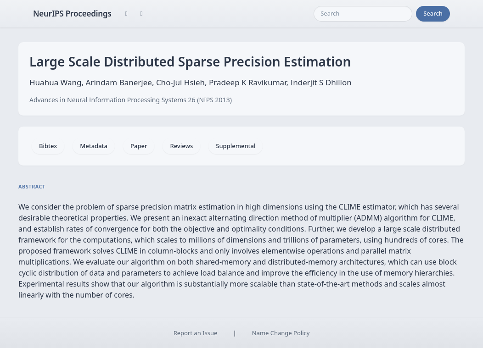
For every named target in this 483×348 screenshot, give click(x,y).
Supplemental (235, 146)
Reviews (181, 146)
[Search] (363, 14)
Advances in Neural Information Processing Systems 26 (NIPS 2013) (130, 99)
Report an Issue (196, 333)
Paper (138, 146)
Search (433, 13)
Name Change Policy (281, 333)
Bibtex (48, 146)
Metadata (93, 146)
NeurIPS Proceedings (72, 13)
